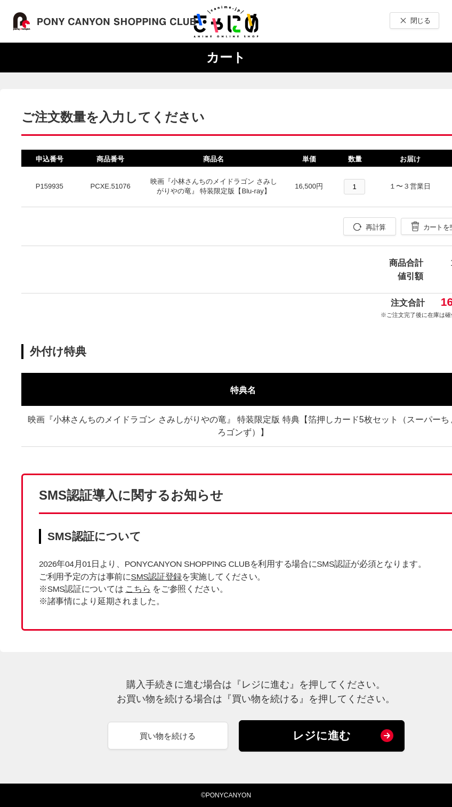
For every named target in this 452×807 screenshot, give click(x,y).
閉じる (420, 21)
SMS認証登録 (156, 576)
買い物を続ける (168, 735)
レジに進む (322, 735)
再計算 (375, 227)
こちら (137, 588)
